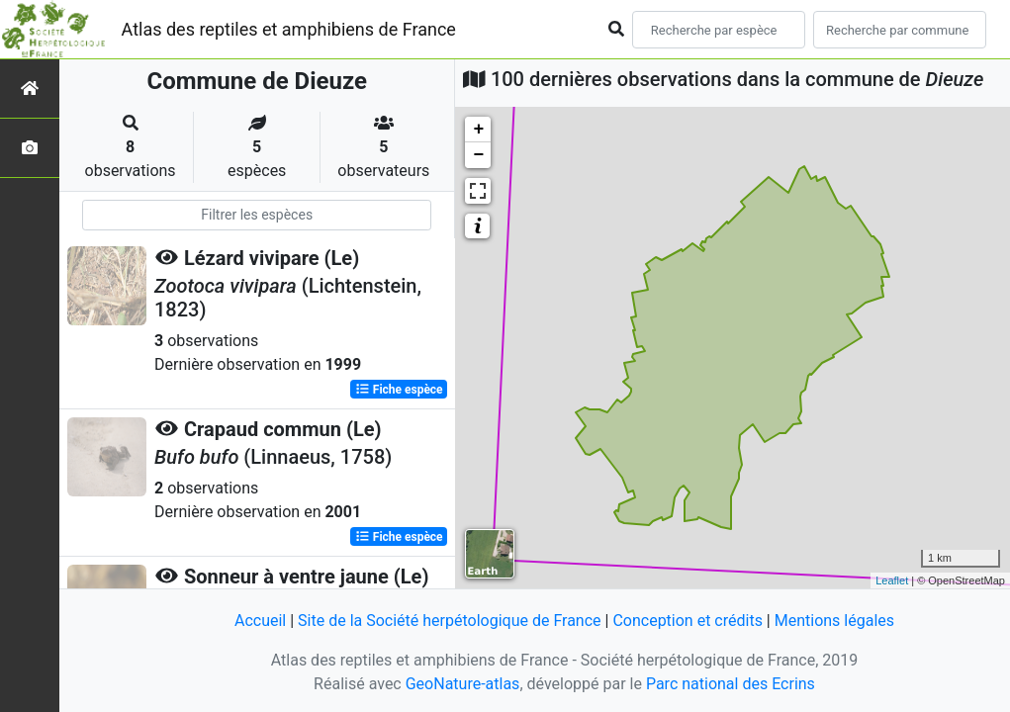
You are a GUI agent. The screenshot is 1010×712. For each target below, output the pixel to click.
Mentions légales (834, 620)
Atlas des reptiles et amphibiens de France (289, 29)
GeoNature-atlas (463, 683)
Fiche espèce (399, 390)
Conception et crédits (687, 620)
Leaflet (891, 580)
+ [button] (479, 129)
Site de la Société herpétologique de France (449, 620)
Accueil (260, 620)
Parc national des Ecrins (730, 683)
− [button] (479, 155)
